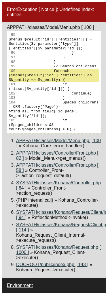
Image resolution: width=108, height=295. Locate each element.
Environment (20, 285)
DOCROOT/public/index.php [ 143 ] (52, 264)
